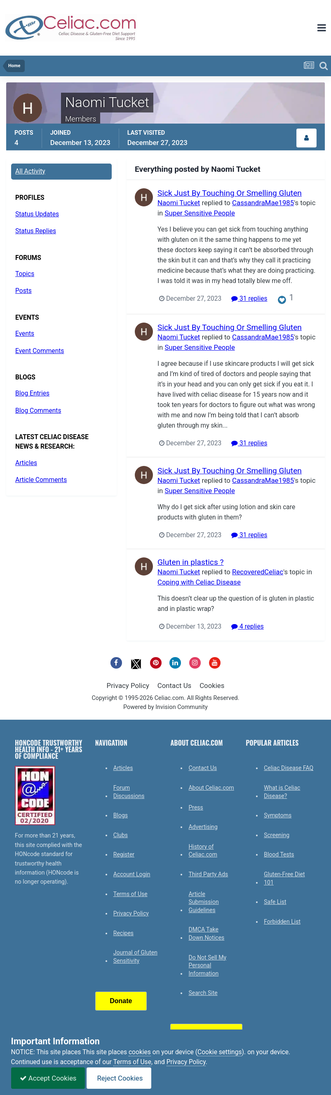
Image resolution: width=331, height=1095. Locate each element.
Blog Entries (32, 393)
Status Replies (35, 231)
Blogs (120, 815)
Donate (121, 1000)
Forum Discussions (129, 791)
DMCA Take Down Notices (206, 933)
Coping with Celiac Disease (199, 582)
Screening (276, 835)
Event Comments (39, 351)
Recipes (123, 933)
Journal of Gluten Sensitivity (135, 956)
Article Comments (41, 480)
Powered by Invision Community (165, 707)
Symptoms (277, 815)
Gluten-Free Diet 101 (284, 878)
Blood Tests (279, 854)
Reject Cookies (119, 1078)
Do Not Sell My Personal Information (207, 965)
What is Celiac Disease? (282, 791)
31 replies (249, 298)
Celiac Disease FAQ (288, 768)
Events (24, 333)
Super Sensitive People (200, 213)
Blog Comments (38, 410)
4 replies (247, 626)
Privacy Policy (128, 685)
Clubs (120, 835)
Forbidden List (282, 921)
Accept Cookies (48, 1078)
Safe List (275, 901)
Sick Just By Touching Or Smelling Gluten (229, 193)
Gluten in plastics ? (190, 562)
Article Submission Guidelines (203, 902)
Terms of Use (130, 894)
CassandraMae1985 (263, 203)
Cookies (212, 685)
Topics (24, 274)
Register (123, 854)
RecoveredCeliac (257, 572)
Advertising (202, 827)
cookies (140, 1052)
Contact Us (174, 685)
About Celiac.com (211, 787)
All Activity (30, 171)
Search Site (202, 993)
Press (195, 807)
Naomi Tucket (178, 203)
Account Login (131, 874)
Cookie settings (219, 1052)
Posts (23, 291)
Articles (26, 463)
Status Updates (37, 214)
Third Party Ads (208, 874)
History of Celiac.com (202, 850)
